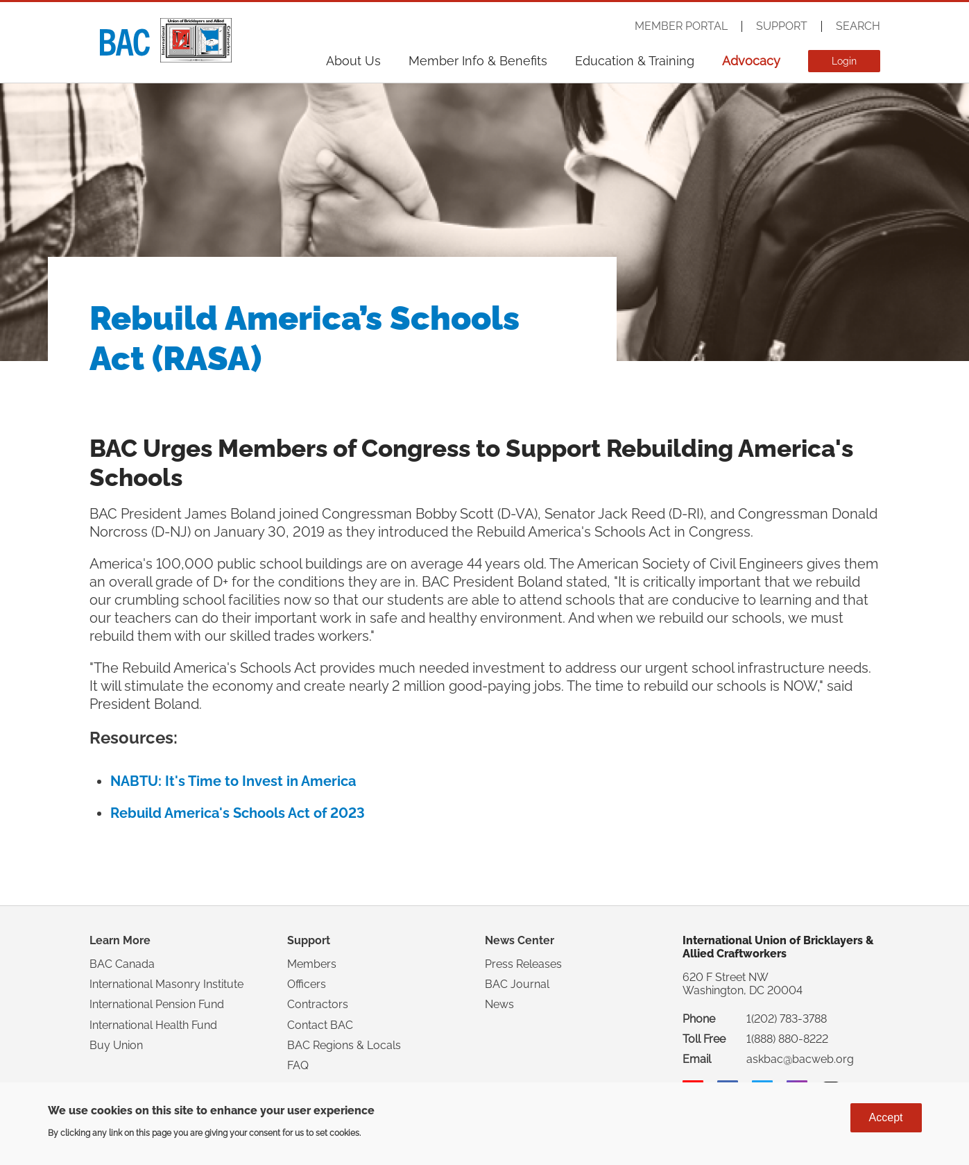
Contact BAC (320, 1025)
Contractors (317, 1004)
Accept (886, 1117)
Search (858, 26)
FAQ (298, 1065)
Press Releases (523, 964)
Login (844, 61)
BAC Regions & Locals (344, 1045)
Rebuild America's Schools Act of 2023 (237, 813)
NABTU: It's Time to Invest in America (233, 781)
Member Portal (681, 26)
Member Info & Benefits (478, 60)
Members (311, 964)
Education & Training (634, 60)
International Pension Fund (156, 1004)
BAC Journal (517, 984)
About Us (353, 60)
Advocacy (751, 60)
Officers (306, 984)
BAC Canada (122, 964)
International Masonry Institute (166, 984)
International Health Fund (153, 1025)
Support (781, 26)
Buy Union (116, 1045)
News (499, 1004)
